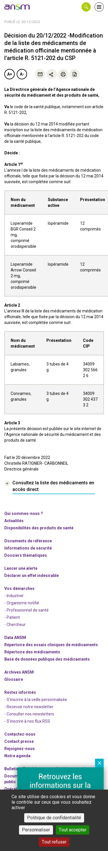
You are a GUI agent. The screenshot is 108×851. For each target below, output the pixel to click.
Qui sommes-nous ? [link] (23, 513)
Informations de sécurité (28, 548)
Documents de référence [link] (28, 541)
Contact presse (19, 741)
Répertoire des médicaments (32, 652)
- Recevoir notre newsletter (29, 706)
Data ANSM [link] (15, 637)
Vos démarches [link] (19, 588)
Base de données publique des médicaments (47, 659)
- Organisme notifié (21, 603)
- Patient (12, 617)
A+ (9, 74)
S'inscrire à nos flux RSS (28, 721)
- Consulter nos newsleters (29, 714)
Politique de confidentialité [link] (54, 817)
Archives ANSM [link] (19, 672)
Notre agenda (17, 755)
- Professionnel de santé (26, 610)
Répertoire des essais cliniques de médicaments (51, 644)
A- (22, 74)
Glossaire (13, 679)
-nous (19, 748)
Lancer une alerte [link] (20, 568)
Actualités (14, 520)
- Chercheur (15, 624)
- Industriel (13, 595)
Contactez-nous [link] (19, 734)
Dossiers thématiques (25, 555)
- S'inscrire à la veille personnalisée (35, 699)
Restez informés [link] (20, 692)
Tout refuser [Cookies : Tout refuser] (54, 842)
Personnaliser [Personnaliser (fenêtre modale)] (36, 830)
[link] (17, 7)
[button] (86, 7)
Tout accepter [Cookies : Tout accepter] (72, 830)
